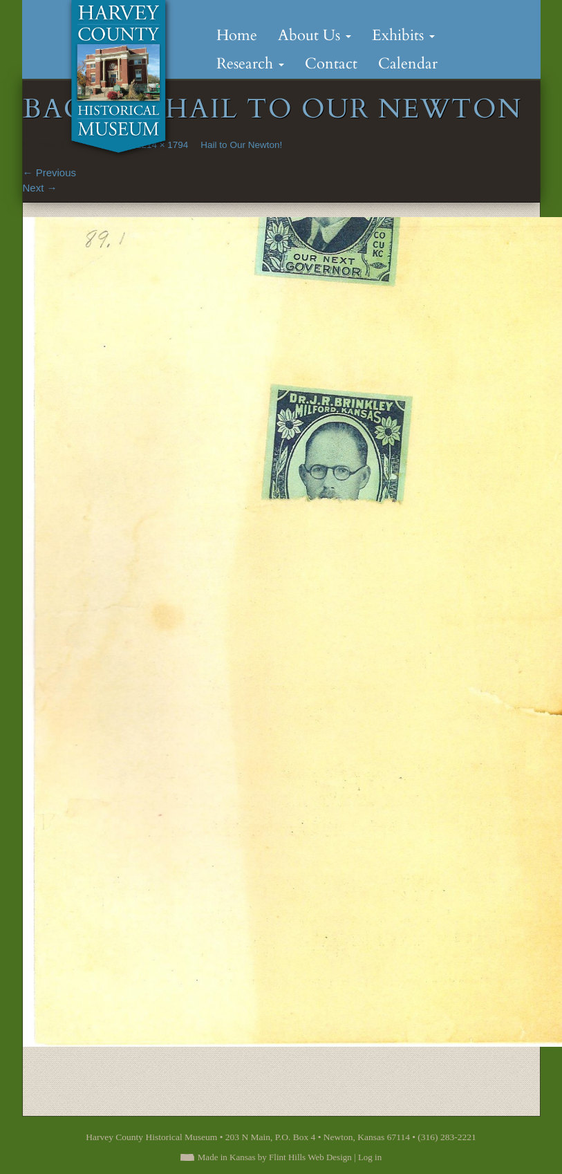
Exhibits (403, 35)
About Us (314, 35)
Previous (50, 172)
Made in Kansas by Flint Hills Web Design (275, 1157)
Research (250, 63)
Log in (370, 1157)
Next (40, 188)
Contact (331, 63)
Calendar (408, 63)
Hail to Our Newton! (241, 145)
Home (236, 35)
